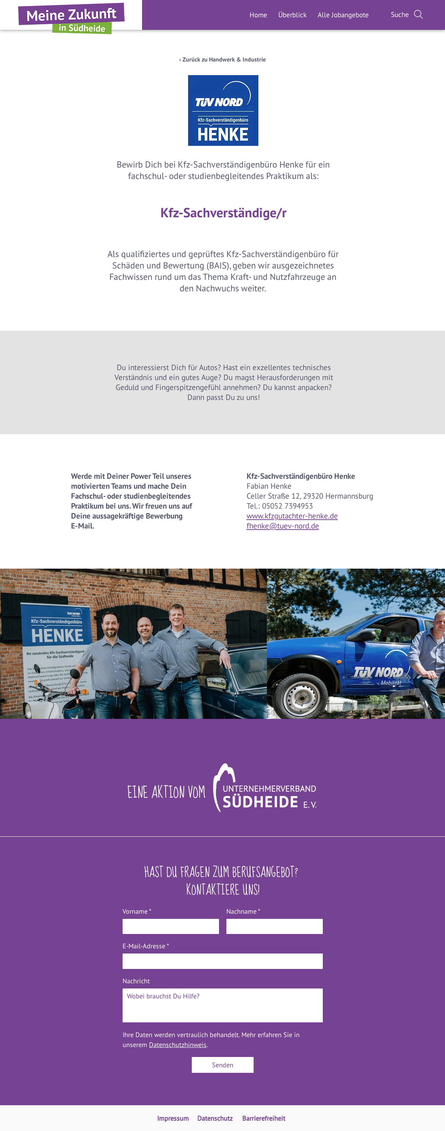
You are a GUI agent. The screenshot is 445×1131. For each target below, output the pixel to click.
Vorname (137, 911)
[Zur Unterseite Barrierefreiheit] (265, 1118)
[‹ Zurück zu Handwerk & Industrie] (222, 59)
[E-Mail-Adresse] (220, 961)
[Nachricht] (223, 1005)
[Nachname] (272, 926)
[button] (343, 15)
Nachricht (136, 981)
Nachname (243, 911)
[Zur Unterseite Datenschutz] (216, 1118)
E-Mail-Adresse (146, 946)
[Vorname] (169, 926)
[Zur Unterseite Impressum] (173, 1118)
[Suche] (408, 14)
